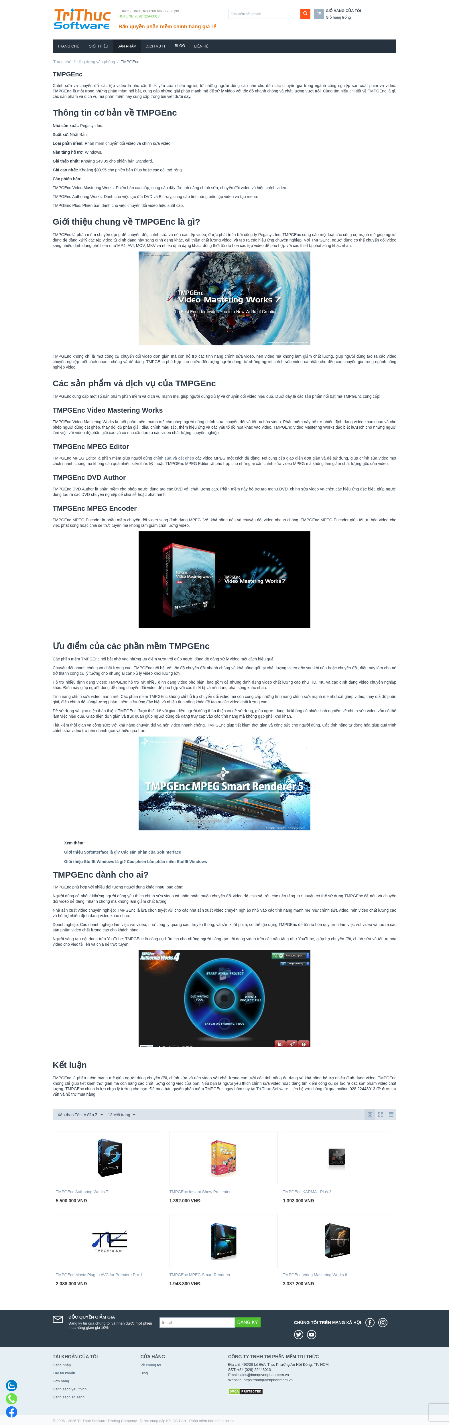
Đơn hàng (61, 1381)
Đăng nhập (62, 1365)
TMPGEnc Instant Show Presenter (200, 1192)
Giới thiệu (98, 46)
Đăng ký (247, 1322)
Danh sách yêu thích (70, 1389)
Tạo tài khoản (64, 1373)
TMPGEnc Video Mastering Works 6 (315, 1274)
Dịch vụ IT (156, 46)
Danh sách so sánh (68, 1397)
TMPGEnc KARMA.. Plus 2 (307, 1192)
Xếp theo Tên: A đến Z (80, 1115)
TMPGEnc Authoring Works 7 (82, 1192)
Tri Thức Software (272, 1088)
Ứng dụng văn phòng (96, 62)
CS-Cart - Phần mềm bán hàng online (203, 1421)
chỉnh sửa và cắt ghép (173, 458)
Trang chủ (68, 46)
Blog (180, 45)
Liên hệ (201, 46)
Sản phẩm (127, 46)
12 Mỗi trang (121, 1115)
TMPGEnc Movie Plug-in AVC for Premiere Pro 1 (99, 1274)
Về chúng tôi (150, 1365)
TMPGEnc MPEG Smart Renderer (200, 1274)
